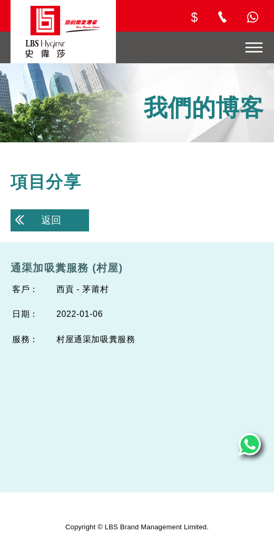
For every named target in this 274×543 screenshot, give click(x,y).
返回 (38, 220)
